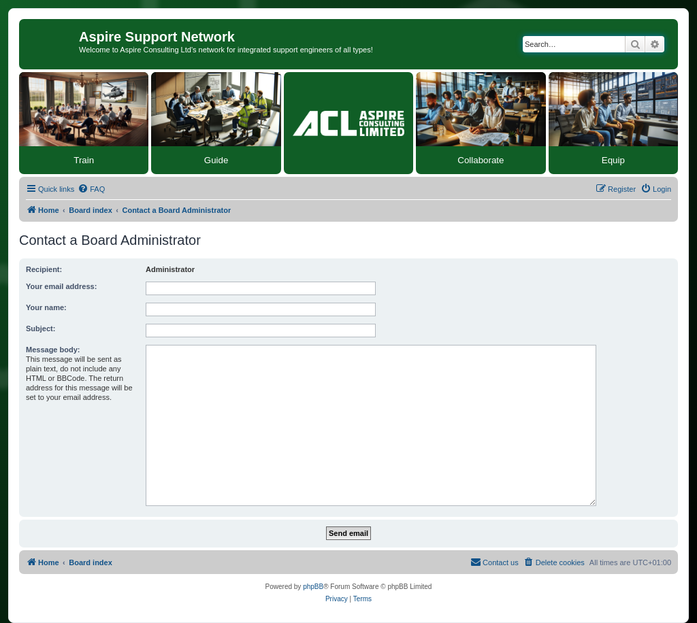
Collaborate (480, 160)
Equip (613, 160)
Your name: (46, 307)
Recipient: (44, 269)
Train (84, 160)
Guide (216, 160)
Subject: (40, 328)
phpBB (313, 586)
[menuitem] (91, 189)
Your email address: (61, 286)
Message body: (53, 350)
